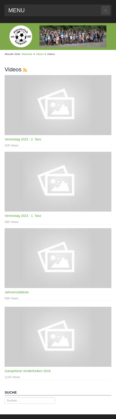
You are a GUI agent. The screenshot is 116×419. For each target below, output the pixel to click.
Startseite (27, 54)
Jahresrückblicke (17, 292)
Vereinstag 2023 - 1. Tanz (23, 216)
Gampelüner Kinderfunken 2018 (27, 371)
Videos (40, 54)
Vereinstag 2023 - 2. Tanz (23, 139)
